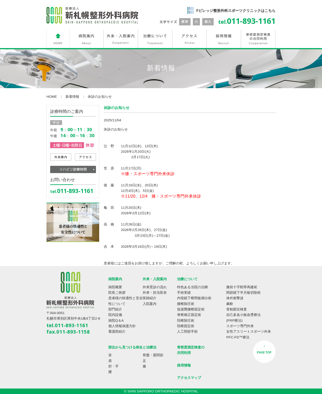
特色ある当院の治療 (192, 287)
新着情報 (72, 96)
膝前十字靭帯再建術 (241, 287)
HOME (51, 96)
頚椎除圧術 (185, 320)
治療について (187, 279)
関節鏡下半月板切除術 (243, 292)
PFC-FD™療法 (237, 337)
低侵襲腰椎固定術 (191, 309)
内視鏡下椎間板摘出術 (194, 298)
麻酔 (229, 304)
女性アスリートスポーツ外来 (248, 331)
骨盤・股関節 (153, 355)
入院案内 (149, 304)
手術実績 (184, 292)
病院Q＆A (116, 320)
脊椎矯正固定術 (189, 315)
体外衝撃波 (234, 298)
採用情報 (184, 365)
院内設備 (115, 315)
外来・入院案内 (155, 279)
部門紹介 (115, 309)
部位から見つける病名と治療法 (132, 347)
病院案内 (115, 279)
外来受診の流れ (155, 287)
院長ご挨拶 (117, 292)
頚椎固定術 (185, 326)
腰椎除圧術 (185, 304)
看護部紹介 (117, 331)
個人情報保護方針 (122, 326)
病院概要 (115, 287)
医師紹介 (149, 298)
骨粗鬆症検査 (236, 309)
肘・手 (113, 366)
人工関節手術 (187, 331)
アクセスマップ (189, 378)
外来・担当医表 (155, 292)
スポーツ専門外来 (240, 326)
